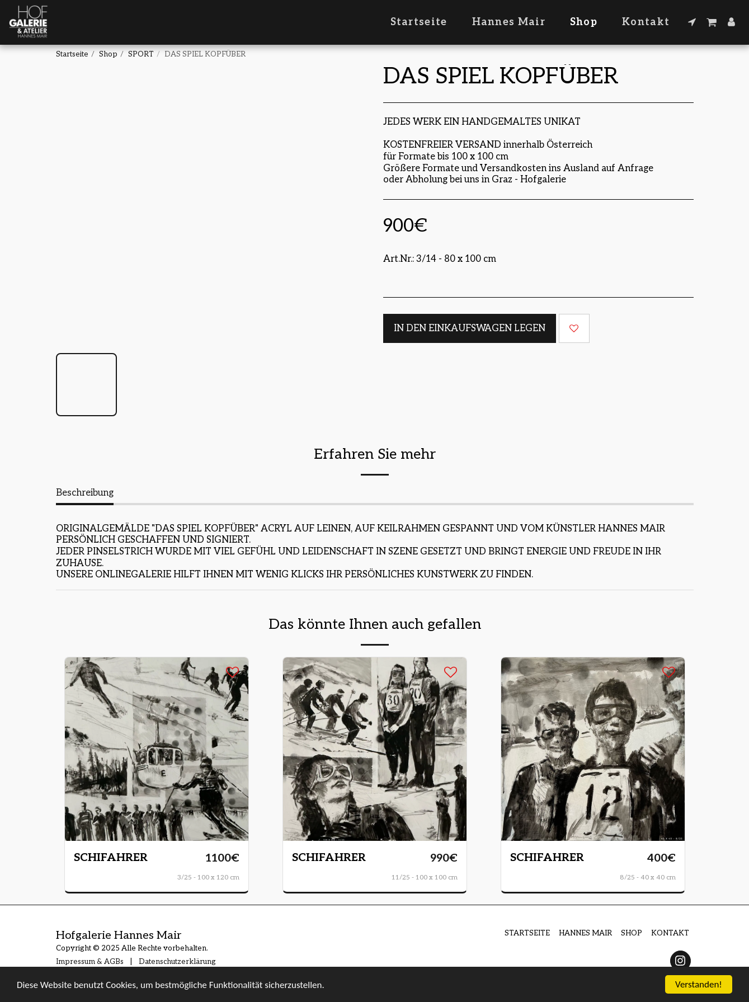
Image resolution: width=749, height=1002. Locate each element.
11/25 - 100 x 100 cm (425, 877)
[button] (692, 22)
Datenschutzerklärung (177, 961)
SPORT (141, 54)
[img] (156, 749)
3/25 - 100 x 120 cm (208, 877)
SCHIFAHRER (111, 857)
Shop (108, 54)
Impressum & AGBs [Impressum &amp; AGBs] (90, 961)
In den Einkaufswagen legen (469, 328)
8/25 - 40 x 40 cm (648, 877)
